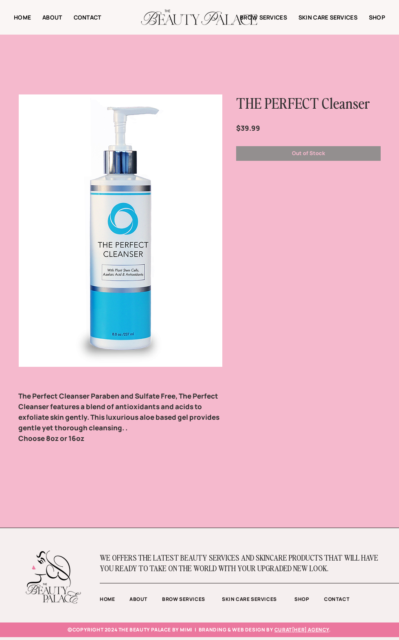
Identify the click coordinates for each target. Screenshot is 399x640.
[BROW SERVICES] (192, 599)
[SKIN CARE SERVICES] (258, 599)
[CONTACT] (344, 599)
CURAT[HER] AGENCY (301, 629)
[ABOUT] (145, 599)
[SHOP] (309, 599)
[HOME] (114, 599)
